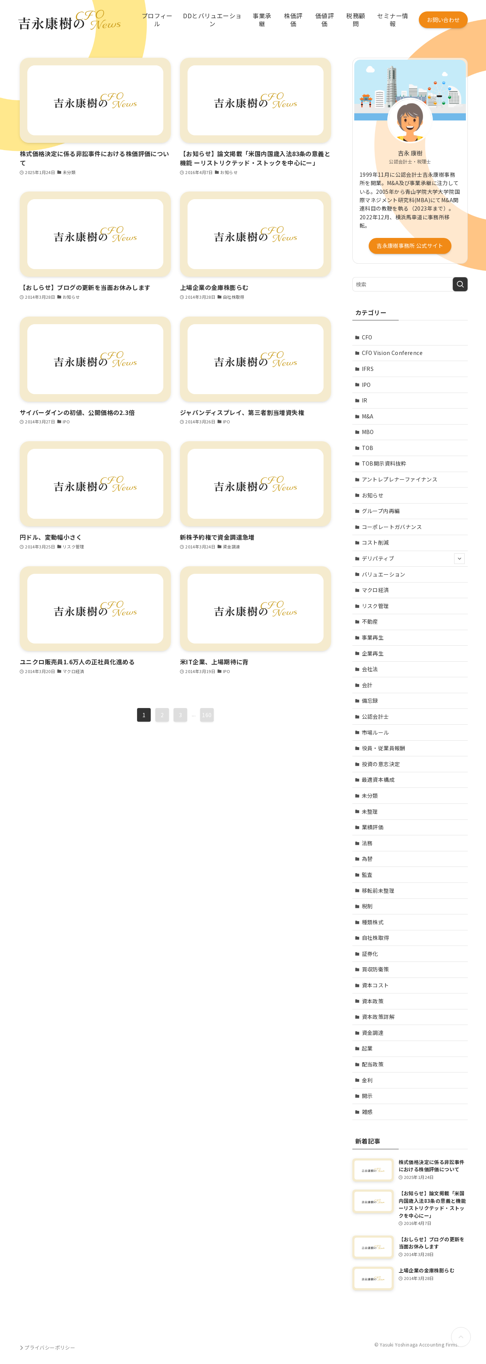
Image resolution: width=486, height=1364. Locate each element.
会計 (367, 685)
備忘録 (370, 700)
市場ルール (375, 732)
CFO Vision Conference (392, 352)
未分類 (370, 795)
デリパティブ (413, 558)
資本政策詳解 (378, 1016)
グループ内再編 (381, 511)
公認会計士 (375, 716)
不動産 (370, 621)
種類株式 (373, 922)
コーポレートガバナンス (392, 527)
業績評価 (373, 827)
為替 (367, 858)
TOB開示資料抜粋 (384, 463)
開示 (367, 1095)
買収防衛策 (375, 969)
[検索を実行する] (460, 284)
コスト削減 (375, 542)
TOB (368, 447)
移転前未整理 (378, 890)
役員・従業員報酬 (384, 748)
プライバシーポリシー (46, 1347)
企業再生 (373, 653)
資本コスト (375, 985)
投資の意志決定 (381, 764)
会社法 (370, 669)
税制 (367, 906)
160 (206, 715)
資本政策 (373, 1001)
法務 (367, 843)
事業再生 (373, 637)
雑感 (367, 1111)
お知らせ (373, 495)
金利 (367, 1080)
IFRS (368, 368)
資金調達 (373, 1032)
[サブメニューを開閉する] (459, 558)
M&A (368, 416)
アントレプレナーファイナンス (400, 479)
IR (365, 400)
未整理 (370, 811)
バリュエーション (384, 574)
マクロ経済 (375, 590)
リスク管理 (375, 606)
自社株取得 (375, 937)
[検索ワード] (410, 284)
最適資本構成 (378, 779)
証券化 (370, 953)
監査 (367, 874)
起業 (367, 1048)
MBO (368, 432)
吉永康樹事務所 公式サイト (410, 245)
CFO (367, 337)
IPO (366, 384)
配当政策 (373, 1064)
